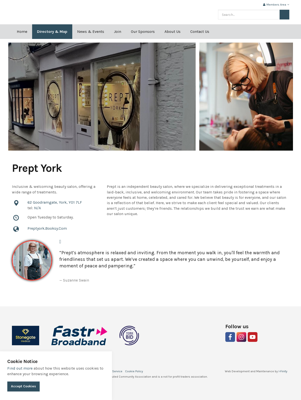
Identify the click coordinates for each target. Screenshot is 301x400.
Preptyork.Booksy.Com (47, 228)
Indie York (56, 12)
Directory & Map (52, 31)
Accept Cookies (23, 386)
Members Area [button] (276, 4)
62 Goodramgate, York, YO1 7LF (54, 202)
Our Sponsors (143, 31)
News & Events (90, 31)
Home (22, 31)
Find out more (20, 368)
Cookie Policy (134, 371)
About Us (172, 31)
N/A (37, 208)
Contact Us (199, 31)
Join (117, 31)
